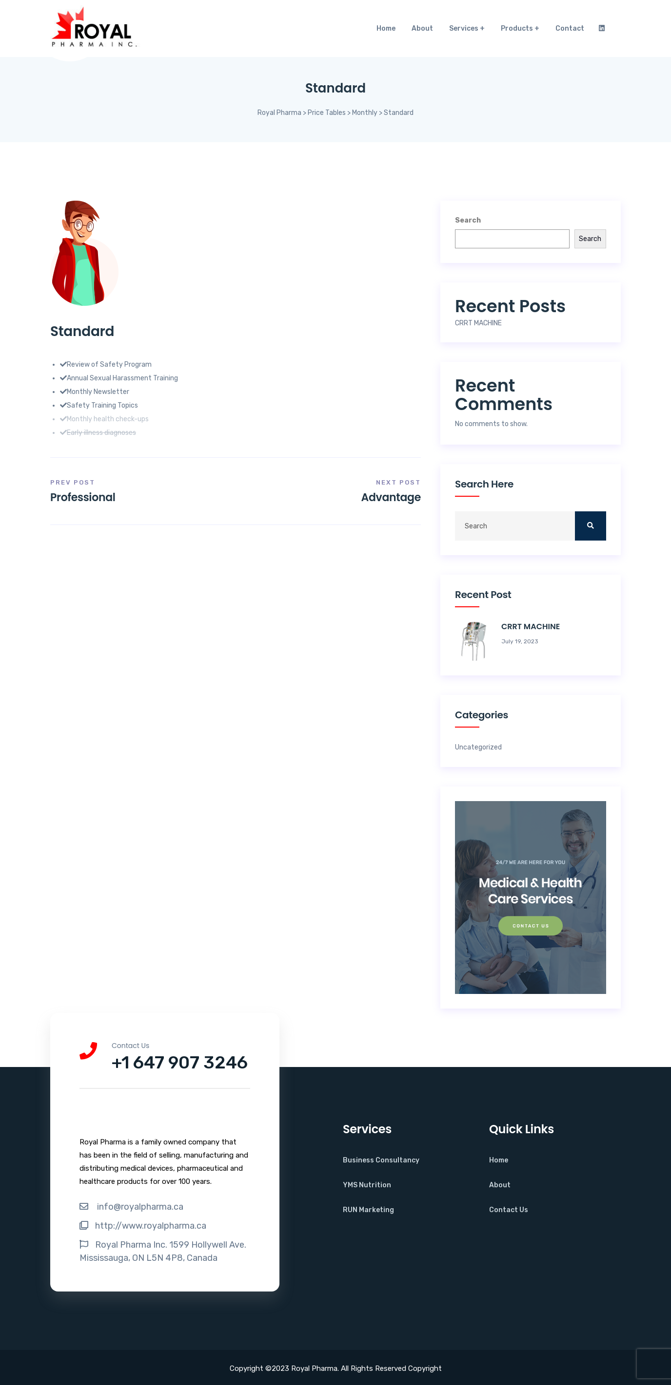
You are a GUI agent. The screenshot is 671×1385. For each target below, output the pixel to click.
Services (463, 28)
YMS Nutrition (367, 1185)
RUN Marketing (368, 1210)
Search (468, 220)
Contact (569, 28)
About (422, 28)
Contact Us (508, 1210)
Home (385, 28)
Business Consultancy (381, 1160)
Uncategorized (478, 747)
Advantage (391, 497)
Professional (83, 497)
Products (517, 28)
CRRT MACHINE (478, 323)
